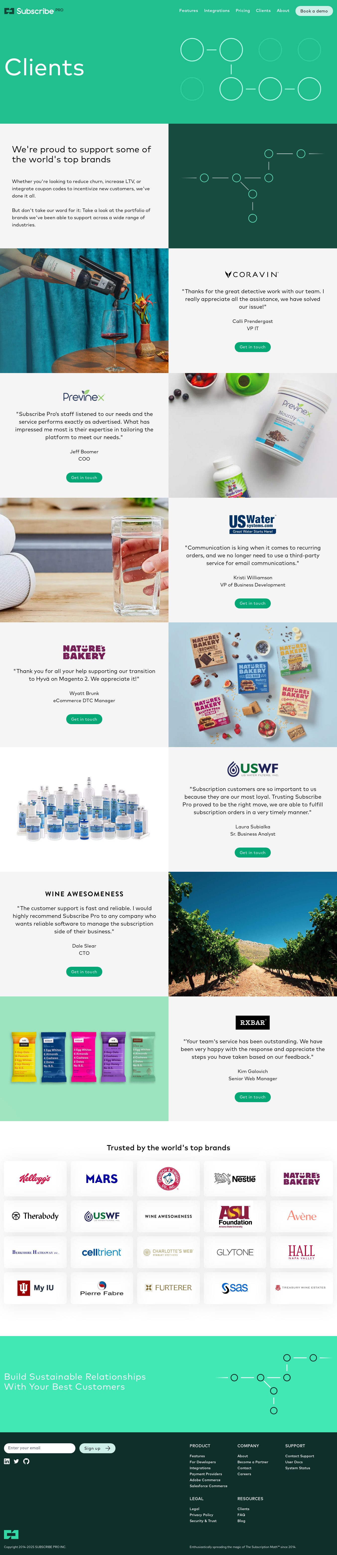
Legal (194, 1509)
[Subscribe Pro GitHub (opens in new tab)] (28, 1461)
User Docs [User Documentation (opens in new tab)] (294, 1462)
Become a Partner (252, 1462)
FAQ (241, 1515)
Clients (263, 11)
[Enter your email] (39, 1448)
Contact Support (299, 1456)
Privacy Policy (201, 1515)
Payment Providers (206, 1474)
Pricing (243, 11)
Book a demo (314, 11)
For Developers (203, 1462)
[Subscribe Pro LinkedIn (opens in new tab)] (9, 1461)
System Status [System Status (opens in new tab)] (297, 1468)
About (283, 11)
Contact (244, 1468)
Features (188, 11)
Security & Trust (203, 1521)
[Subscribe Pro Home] (33, 10)
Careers (244, 1474)
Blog (241, 1521)
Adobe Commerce (205, 1480)
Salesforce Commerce (208, 1486)
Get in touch (253, 347)
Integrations (217, 11)
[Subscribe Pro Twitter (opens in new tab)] (18, 1461)
